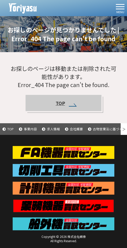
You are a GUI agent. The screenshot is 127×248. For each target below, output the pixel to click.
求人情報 (53, 129)
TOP (66, 103)
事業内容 (30, 129)
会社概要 (76, 129)
